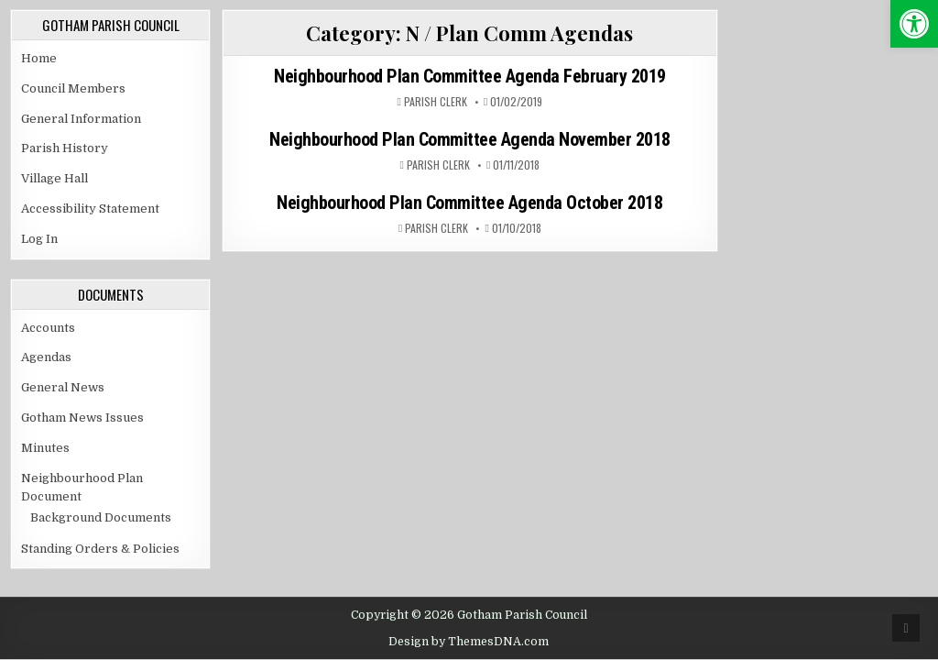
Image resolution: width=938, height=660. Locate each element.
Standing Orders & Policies (100, 549)
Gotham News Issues (82, 417)
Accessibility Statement (90, 208)
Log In (39, 239)
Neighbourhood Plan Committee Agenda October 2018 (469, 203)
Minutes (45, 448)
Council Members (73, 88)
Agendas (46, 357)
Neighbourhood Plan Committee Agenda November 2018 (470, 139)
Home (39, 58)
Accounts (48, 328)
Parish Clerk (435, 101)
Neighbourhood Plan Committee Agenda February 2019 (470, 76)
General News (62, 387)
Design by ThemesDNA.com (468, 641)
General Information (81, 119)
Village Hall (54, 178)
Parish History (64, 148)
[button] (914, 24)
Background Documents (100, 517)
